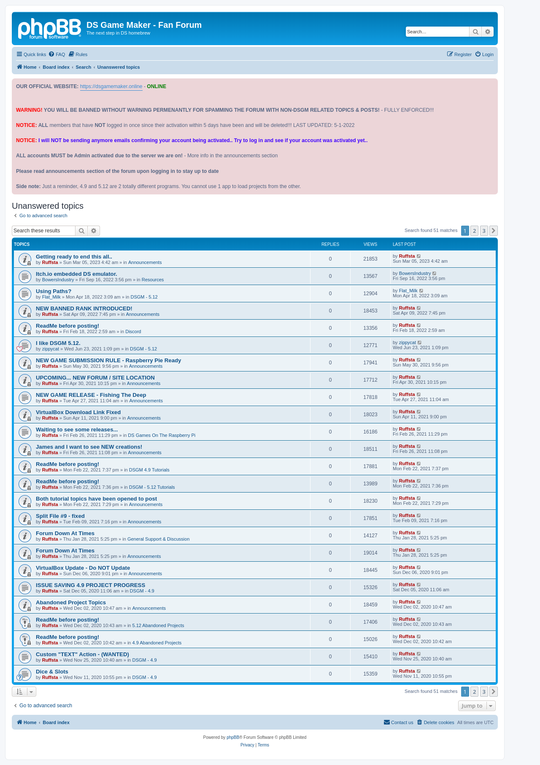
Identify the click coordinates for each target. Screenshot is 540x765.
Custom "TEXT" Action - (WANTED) (82, 654)
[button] (493, 231)
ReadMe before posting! (67, 326)
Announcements (145, 262)
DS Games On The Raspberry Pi (161, 435)
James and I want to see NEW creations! (89, 447)
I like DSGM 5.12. (58, 343)
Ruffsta (50, 262)
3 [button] (484, 230)
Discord (133, 331)
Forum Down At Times (65, 533)
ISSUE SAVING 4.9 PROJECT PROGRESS (90, 585)
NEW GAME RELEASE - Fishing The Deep (91, 395)
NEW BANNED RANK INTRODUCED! (84, 308)
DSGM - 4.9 (142, 590)
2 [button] (474, 230)
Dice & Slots (52, 671)
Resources (153, 279)
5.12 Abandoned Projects (158, 625)
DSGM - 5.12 (143, 296)
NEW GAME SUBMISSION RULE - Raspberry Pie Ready (108, 360)
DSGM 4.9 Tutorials (149, 469)
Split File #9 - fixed (60, 516)
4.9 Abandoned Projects (157, 642)
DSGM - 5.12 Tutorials (152, 487)
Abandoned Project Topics (71, 602)
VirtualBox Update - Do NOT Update (83, 568)
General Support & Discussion (158, 538)
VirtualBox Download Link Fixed (78, 412)
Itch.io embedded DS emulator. (76, 274)
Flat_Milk (51, 296)
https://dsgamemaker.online (111, 86)
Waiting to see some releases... (77, 429)
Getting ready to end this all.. (74, 256)
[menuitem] (56, 54)
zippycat (50, 348)
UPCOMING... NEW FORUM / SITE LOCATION (95, 377)
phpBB (233, 737)
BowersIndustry (58, 279)
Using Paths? (53, 291)
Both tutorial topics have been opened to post (96, 499)
